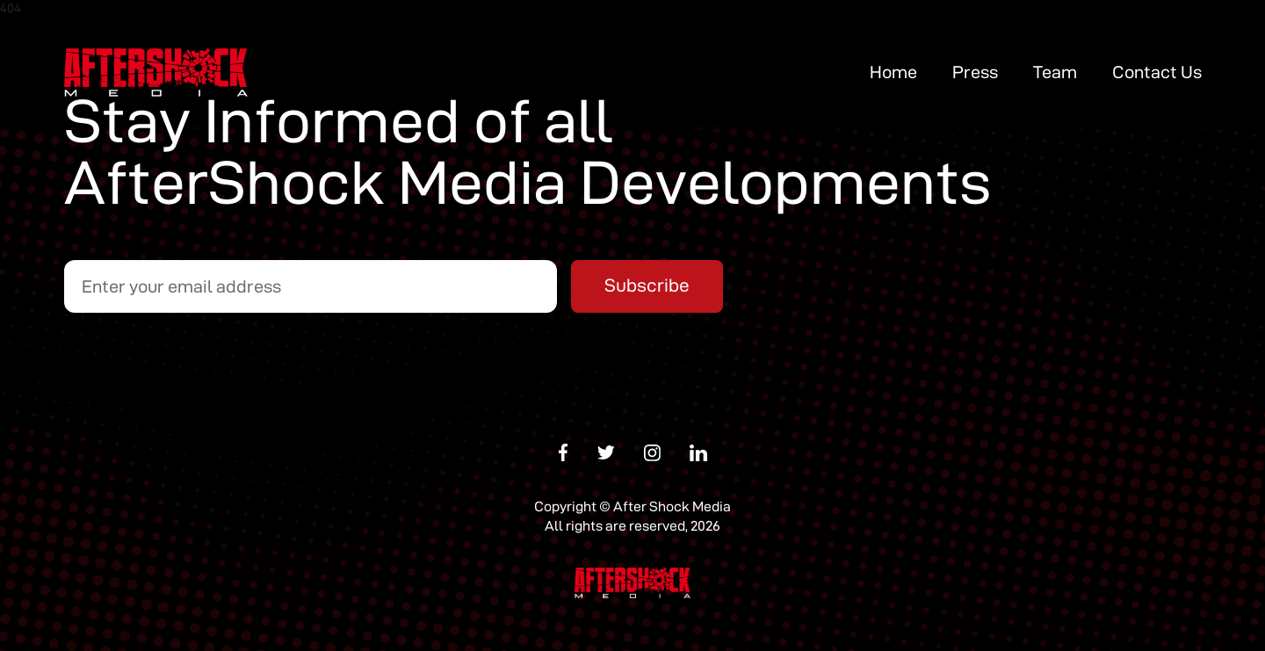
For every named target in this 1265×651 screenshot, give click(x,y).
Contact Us (1157, 72)
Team (1055, 72)
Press (975, 72)
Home (893, 72)
